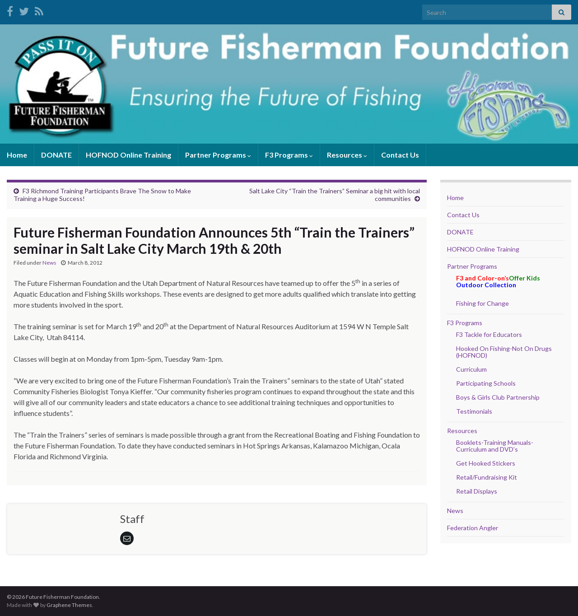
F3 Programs (289, 154)
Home (17, 154)
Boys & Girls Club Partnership (498, 397)
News (49, 262)
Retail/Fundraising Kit (486, 477)
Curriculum (471, 369)
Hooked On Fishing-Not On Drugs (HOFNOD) (504, 352)
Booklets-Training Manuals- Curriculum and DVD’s (494, 446)
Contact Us (400, 154)
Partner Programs (218, 154)
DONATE (56, 154)
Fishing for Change (482, 303)
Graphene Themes (69, 605)
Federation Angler (472, 528)
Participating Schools (486, 383)
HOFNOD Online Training (128, 154)
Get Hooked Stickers (485, 463)
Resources (347, 154)
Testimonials (474, 411)
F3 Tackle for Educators (489, 334)
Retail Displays (476, 491)
